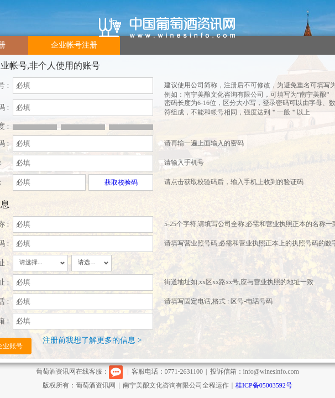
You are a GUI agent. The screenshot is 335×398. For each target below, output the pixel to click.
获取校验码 (121, 182)
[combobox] (40, 263)
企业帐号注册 (74, 45)
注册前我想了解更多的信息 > (92, 340)
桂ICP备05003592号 (263, 385)
